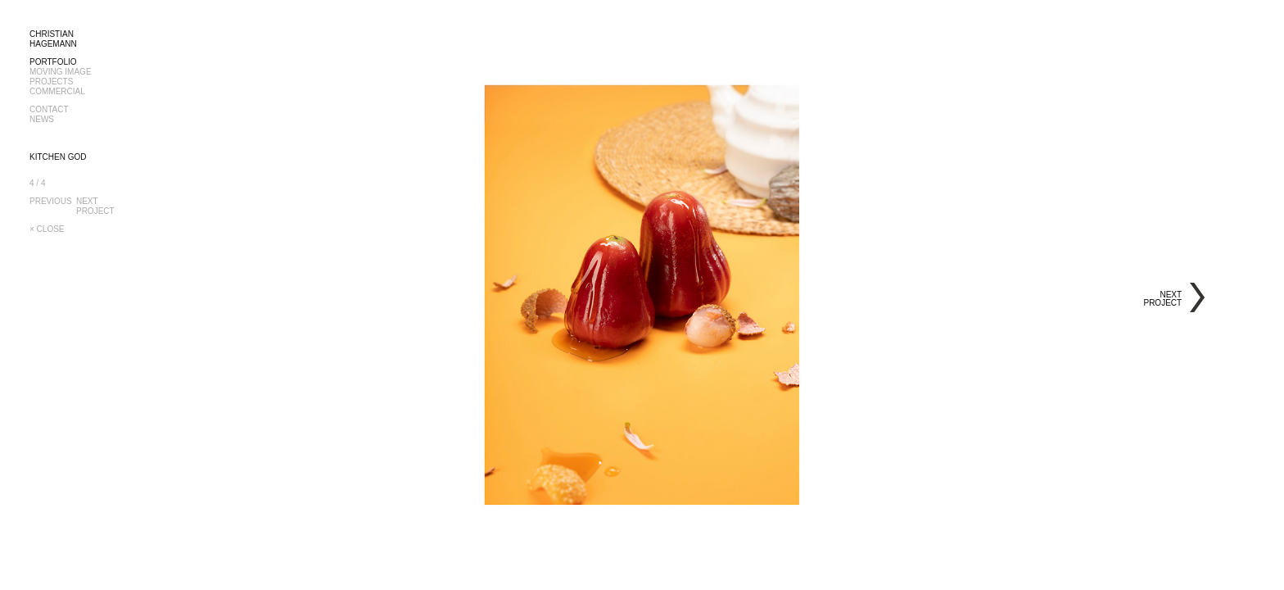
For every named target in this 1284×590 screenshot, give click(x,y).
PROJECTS (51, 81)
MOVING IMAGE (60, 71)
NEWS (41, 119)
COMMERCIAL (57, 91)
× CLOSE (47, 229)
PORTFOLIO (53, 61)
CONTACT (49, 109)
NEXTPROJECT (96, 206)
